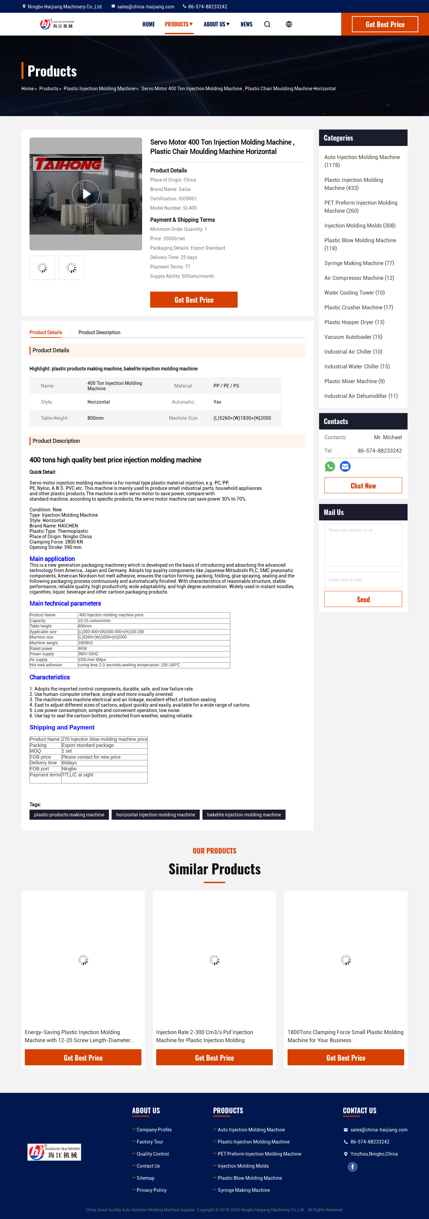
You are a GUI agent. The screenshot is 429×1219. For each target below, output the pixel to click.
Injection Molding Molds (243, 1166)
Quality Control (153, 1154)
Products (179, 24)
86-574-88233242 (204, 6)
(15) (353, 337)
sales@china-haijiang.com (142, 6)
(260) (360, 207)
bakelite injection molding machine (244, 814)
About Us (217, 24)
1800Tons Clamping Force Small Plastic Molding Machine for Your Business (346, 1036)
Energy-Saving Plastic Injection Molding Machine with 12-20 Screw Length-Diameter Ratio (77, 1037)
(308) (359, 225)
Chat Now (363, 485)
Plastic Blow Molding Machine (250, 1178)
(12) (359, 278)
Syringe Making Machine (244, 1190)
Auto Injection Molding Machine (251, 1129)
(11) (361, 396)
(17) (358, 307)
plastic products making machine (69, 814)
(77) (359, 263)
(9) (354, 381)
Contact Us (148, 1166)
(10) (354, 293)
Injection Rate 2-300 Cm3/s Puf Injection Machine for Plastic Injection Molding (204, 1036)
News (246, 24)
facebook (353, 1167)
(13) (354, 322)
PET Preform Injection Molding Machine (259, 1154)
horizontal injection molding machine (155, 814)
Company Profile (154, 1129)
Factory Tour (150, 1142)
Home (148, 24)
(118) (360, 244)
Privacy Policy (152, 1190)
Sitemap (146, 1178)
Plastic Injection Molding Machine (99, 88)
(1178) (362, 161)
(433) (353, 184)
